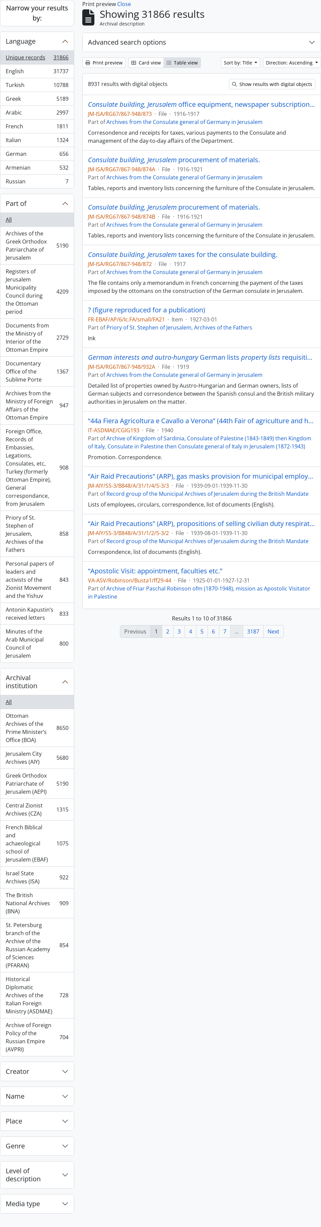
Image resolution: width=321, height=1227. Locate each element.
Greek (36, 100)
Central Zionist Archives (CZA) (36, 809)
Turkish (36, 86)
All (9, 219)
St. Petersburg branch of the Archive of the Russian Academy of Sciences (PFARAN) (36, 945)
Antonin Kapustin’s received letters (36, 613)
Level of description (23, 1174)
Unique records (36, 58)
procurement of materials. (174, 160)
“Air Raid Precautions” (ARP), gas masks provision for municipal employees (201, 476)
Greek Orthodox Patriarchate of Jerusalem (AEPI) (36, 783)
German (36, 155)
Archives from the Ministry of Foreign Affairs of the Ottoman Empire (36, 405)
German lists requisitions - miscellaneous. (201, 357)
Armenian (36, 169)
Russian (36, 182)
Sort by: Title (239, 62)
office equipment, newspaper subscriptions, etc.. (201, 104)
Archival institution (21, 681)
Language (21, 41)
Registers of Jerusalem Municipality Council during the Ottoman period (36, 291)
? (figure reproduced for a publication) (146, 310)
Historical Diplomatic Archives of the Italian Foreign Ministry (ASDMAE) (36, 995)
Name (15, 1096)
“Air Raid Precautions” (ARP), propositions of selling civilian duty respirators (201, 524)
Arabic (36, 114)
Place (14, 1121)
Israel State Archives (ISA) (36, 877)
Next (273, 631)
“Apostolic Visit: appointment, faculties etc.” (155, 571)
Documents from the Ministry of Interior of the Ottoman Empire (36, 337)
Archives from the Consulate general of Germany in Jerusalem (184, 122)
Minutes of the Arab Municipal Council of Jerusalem (36, 643)
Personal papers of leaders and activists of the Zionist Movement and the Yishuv (36, 580)
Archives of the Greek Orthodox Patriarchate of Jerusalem (36, 245)
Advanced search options (127, 42)
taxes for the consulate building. (182, 255)
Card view (146, 62)
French (36, 127)
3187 (253, 631)
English (36, 72)
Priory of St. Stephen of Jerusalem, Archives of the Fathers (36, 534)
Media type (23, 1203)
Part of (16, 203)
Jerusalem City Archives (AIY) (36, 757)
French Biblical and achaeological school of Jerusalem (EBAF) (36, 843)
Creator (17, 1071)
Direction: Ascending (290, 62)
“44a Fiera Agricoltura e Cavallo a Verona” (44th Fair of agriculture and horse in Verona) (201, 421)
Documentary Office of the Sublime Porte (36, 371)
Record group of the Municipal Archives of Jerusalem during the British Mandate (207, 493)
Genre (15, 1145)
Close (124, 4)
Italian (36, 141)
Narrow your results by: (37, 13)
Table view (182, 62)
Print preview (104, 62)
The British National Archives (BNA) (36, 903)
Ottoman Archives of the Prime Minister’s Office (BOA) (36, 728)
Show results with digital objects (272, 84)
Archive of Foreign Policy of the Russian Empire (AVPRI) (36, 1037)
